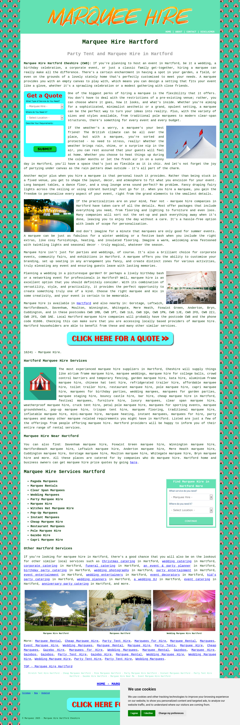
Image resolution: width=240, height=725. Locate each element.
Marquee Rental (48, 641)
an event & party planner (167, 566)
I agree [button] (134, 713)
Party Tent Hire (116, 641)
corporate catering (40, 566)
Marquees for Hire (150, 641)
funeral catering (100, 566)
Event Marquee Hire (41, 645)
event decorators (165, 574)
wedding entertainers (104, 574)
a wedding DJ (145, 579)
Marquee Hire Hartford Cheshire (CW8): (57, 63)
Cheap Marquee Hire (81, 641)
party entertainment (173, 570)
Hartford (84, 303)
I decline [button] (148, 713)
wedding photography (111, 570)
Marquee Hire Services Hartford (64, 471)
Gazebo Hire (53, 650)
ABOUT (178, 31)
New (36, 693)
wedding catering (177, 561)
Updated (45, 693)
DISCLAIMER (207, 31)
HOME (168, 31)
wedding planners (91, 579)
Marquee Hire (139, 645)
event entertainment (41, 574)
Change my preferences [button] (171, 713)
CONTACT (191, 31)
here (133, 462)
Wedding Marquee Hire (165, 654)
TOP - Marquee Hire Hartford (48, 666)
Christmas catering (118, 561)
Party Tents (165, 645)
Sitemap (26, 693)
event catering (197, 579)
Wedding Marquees (77, 645)
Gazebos (180, 650)
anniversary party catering (65, 584)
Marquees (207, 641)
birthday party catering (45, 570)
